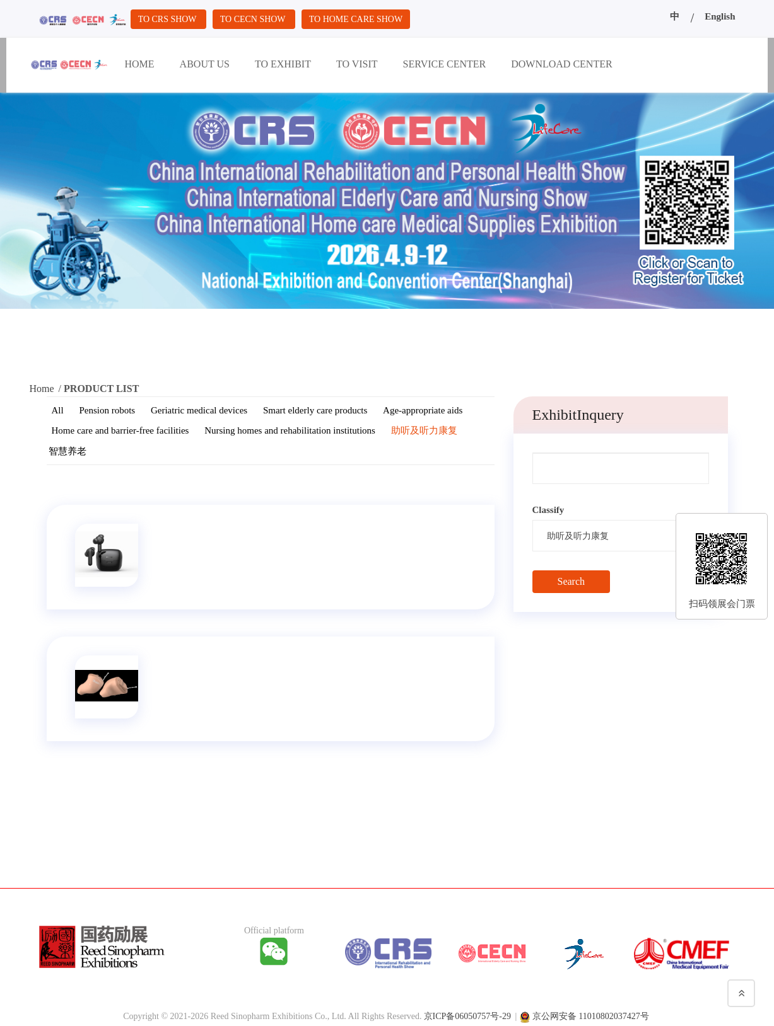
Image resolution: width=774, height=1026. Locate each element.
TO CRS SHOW (170, 19)
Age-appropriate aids (422, 410)
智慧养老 (67, 451)
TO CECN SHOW (261, 19)
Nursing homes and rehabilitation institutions (289, 430)
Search (571, 581)
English (720, 16)
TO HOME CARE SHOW (369, 19)
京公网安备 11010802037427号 (590, 1013)
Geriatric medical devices (199, 410)
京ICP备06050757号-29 (467, 1013)
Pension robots (107, 410)
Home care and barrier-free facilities (120, 430)
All (58, 410)
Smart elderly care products (315, 410)
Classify (548, 510)
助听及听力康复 (424, 430)
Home (42, 388)
